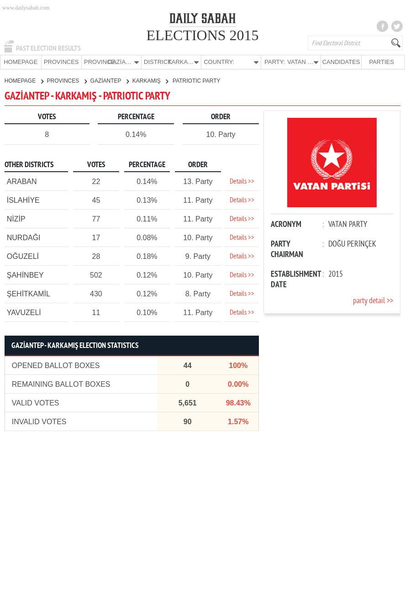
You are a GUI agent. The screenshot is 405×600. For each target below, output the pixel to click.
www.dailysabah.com (25, 8)
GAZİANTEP (109, 80)
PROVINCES (61, 61)
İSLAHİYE (23, 200)
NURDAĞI (24, 237)
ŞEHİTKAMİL (28, 293)
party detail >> (373, 300)
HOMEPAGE (20, 61)
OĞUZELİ (23, 256)
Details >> (242, 181)
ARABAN (22, 181)
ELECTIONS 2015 (202, 35)
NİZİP (16, 218)
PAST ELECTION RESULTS (48, 48)
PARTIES (381, 61)
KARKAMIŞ (150, 80)
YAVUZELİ (24, 312)
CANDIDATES (341, 61)
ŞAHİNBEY (25, 275)
